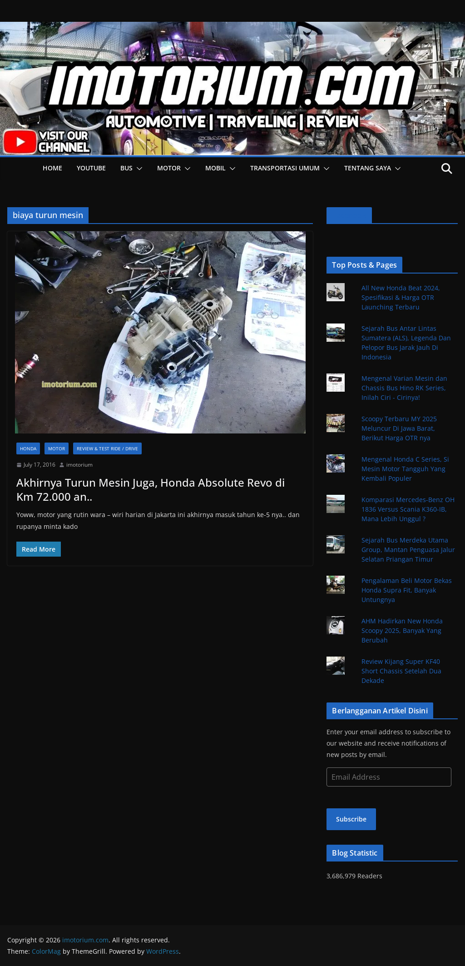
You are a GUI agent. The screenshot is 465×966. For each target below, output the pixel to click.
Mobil (215, 168)
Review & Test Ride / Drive (107, 448)
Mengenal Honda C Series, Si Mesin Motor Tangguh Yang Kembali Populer (405, 469)
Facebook (349, 215)
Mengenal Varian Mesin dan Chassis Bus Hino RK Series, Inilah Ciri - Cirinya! (404, 388)
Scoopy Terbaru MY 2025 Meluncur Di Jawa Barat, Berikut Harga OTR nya (399, 428)
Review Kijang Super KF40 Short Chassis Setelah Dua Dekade (401, 671)
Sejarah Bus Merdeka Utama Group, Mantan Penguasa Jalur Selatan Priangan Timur (408, 549)
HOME (52, 168)
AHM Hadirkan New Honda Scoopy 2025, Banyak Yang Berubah (402, 630)
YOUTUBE (91, 168)
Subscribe (351, 819)
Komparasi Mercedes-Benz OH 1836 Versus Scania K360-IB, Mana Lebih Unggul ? (408, 509)
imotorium (79, 464)
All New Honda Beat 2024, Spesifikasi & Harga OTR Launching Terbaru (400, 297)
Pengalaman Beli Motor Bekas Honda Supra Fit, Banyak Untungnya (406, 590)
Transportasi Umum (285, 168)
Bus (126, 168)
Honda (28, 448)
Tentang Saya (367, 168)
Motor (169, 168)
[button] (138, 168)
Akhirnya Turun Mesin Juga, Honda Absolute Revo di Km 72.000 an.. (150, 489)
